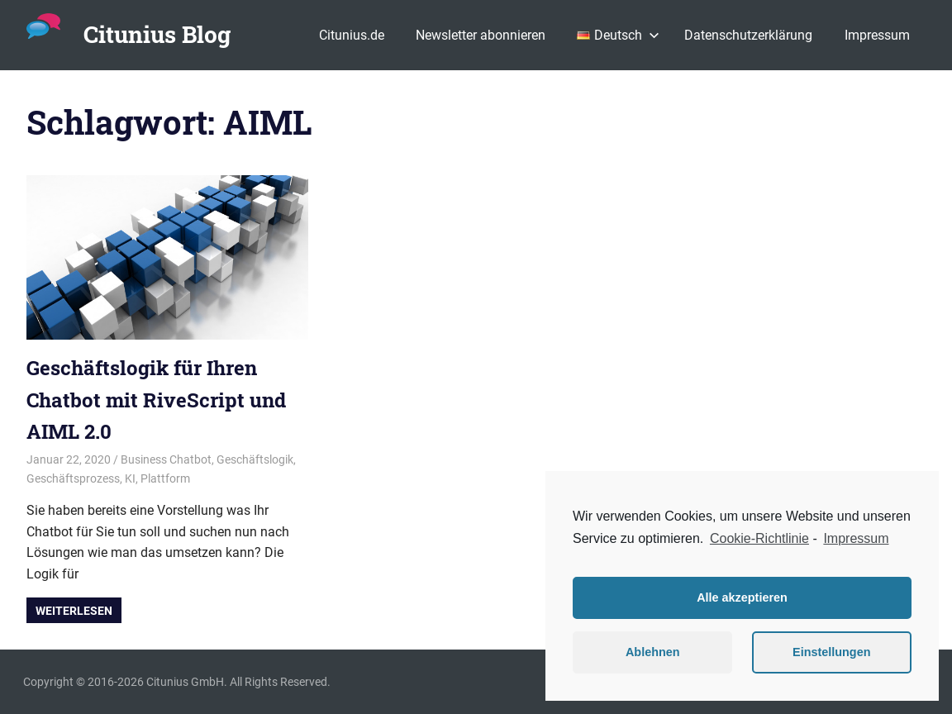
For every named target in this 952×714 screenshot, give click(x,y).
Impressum (877, 35)
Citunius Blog (157, 34)
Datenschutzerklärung (748, 35)
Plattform (165, 478)
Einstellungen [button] (831, 652)
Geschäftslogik (255, 459)
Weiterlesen (74, 610)
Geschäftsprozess (73, 478)
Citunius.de (351, 35)
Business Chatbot (166, 459)
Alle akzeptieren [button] (742, 597)
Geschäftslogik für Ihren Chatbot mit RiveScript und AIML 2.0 (156, 400)
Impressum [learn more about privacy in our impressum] (855, 538)
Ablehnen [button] (653, 652)
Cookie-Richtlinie (759, 538)
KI (130, 478)
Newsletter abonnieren (480, 35)
